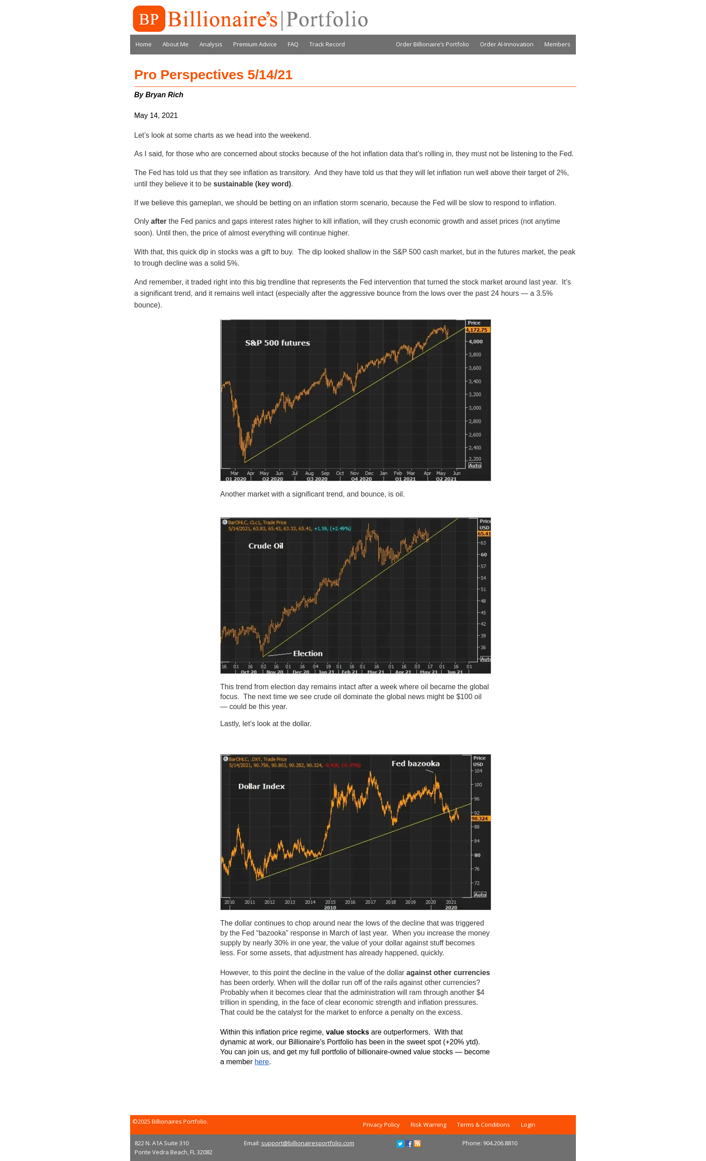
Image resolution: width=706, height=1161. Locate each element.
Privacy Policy (381, 1124)
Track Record (327, 44)
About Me (176, 44)
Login (528, 1124)
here (261, 1062)
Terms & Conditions (483, 1124)
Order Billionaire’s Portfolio (432, 44)
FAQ (293, 44)
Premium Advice (255, 44)
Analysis (210, 44)
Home (144, 44)
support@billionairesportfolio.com (307, 1143)
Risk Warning (428, 1124)
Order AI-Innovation (507, 44)
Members (557, 44)
